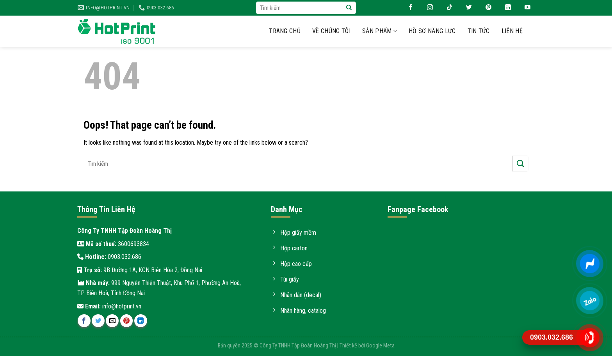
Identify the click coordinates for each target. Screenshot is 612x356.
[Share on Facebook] (84, 320)
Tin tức (479, 31)
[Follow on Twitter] (466, 8)
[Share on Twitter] (98, 320)
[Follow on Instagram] (427, 8)
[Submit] (349, 8)
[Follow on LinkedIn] (505, 8)
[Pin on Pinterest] (126, 320)
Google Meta (380, 345)
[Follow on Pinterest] (485, 8)
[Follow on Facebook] (407, 8)
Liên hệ (512, 31)
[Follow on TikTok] (446, 8)
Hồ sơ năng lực (432, 31)
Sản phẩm (379, 31)
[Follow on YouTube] (524, 8)
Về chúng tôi (331, 31)
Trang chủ (285, 31)
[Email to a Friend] (112, 320)
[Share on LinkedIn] (140, 320)
